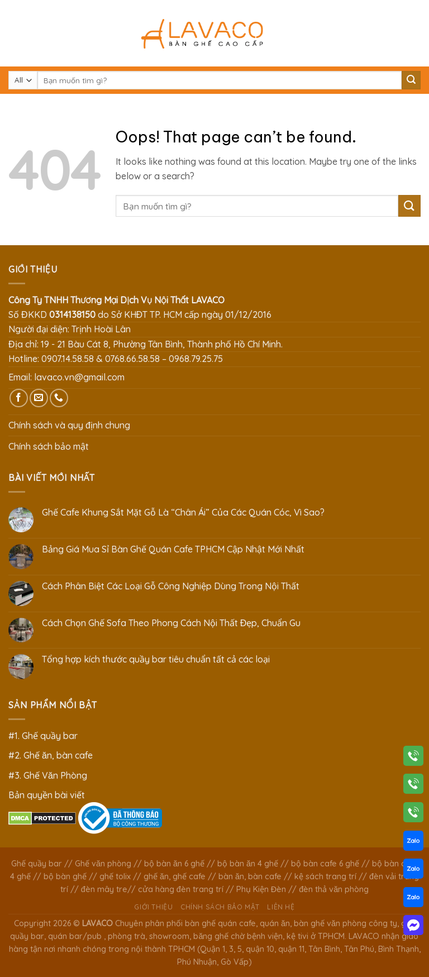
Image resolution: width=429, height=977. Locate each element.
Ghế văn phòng (103, 864)
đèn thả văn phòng (334, 889)
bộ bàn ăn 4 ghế (247, 864)
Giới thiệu (153, 907)
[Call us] (59, 398)
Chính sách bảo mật (48, 446)
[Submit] (411, 80)
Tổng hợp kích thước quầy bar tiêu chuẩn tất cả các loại (156, 659)
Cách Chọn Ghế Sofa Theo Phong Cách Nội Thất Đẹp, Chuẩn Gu (171, 623)
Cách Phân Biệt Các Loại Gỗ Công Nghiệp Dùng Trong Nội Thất (170, 586)
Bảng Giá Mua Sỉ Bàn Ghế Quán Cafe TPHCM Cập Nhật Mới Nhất (173, 549)
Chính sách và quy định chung (69, 425)
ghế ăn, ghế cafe (175, 876)
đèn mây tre (104, 889)
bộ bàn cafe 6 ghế (325, 864)
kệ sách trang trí (325, 876)
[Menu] (15, 33)
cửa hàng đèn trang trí (180, 889)
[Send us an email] (39, 398)
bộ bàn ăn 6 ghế (174, 864)
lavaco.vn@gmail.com (79, 377)
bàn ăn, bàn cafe (250, 876)
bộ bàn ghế (65, 876)
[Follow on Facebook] (18, 398)
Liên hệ (280, 907)
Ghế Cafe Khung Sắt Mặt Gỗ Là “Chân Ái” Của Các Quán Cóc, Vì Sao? (183, 512)
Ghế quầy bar (36, 864)
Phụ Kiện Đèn (261, 889)
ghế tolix (115, 876)
